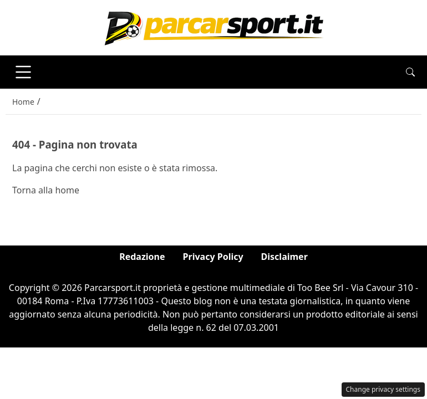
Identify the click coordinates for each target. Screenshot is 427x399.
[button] (410, 72)
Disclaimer (284, 256)
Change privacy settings (383, 389)
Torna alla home (45, 190)
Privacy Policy (213, 256)
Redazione (142, 256)
